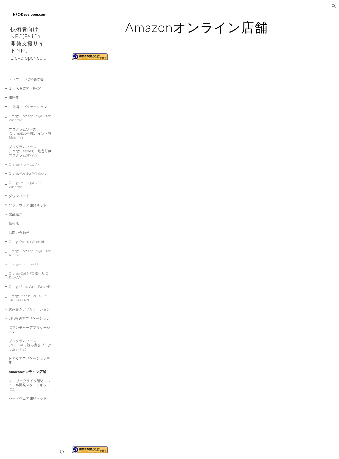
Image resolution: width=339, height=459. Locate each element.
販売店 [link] (14, 223)
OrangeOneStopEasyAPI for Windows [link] (30, 118)
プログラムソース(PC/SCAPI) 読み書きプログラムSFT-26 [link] (30, 345)
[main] (196, 27)
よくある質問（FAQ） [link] (26, 88)
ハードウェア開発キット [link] (28, 398)
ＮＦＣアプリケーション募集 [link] (29, 360)
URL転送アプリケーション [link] (29, 318)
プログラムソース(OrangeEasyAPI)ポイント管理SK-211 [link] (30, 133)
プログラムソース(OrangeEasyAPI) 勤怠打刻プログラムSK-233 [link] (30, 151)
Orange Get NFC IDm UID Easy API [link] (28, 275)
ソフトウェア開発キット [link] (28, 205)
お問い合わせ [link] (19, 232)
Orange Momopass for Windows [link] (25, 184)
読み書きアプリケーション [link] (29, 309)
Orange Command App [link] (25, 264)
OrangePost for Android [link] (26, 241)
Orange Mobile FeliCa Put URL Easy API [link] (27, 298)
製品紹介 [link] (15, 214)
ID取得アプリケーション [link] (28, 107)
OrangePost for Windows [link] (27, 173)
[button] (334, 6)
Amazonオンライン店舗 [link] (27, 372)
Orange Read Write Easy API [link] (30, 286)
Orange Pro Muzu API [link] (25, 164)
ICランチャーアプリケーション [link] (29, 329)
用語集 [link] (14, 97)
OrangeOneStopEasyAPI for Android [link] (30, 253)
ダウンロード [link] (19, 196)
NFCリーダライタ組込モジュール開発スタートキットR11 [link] (30, 385)
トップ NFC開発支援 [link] (26, 79)
